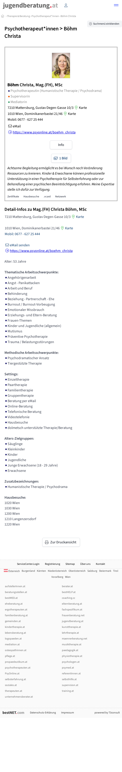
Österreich (12, 571)
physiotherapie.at (72, 656)
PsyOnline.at (12, 673)
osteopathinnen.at (15, 650)
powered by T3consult (107, 713)
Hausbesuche (31, 196)
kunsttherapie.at (71, 627)
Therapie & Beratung (18, 16)
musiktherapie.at (71, 644)
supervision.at (70, 685)
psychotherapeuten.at (17, 668)
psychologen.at (71, 662)
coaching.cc (68, 598)
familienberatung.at (16, 615)
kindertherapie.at (15, 627)
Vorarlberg (57, 577)
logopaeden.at (13, 639)
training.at (68, 691)
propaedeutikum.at (16, 662)
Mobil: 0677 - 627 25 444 (25, 119)
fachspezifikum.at (72, 610)
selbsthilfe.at (69, 679)
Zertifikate (13, 196)
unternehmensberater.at (19, 697)
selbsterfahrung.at (15, 679)
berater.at (67, 586)
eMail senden (17, 245)
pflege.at (10, 656)
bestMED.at (11, 598)
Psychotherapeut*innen (45, 16)
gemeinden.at (13, 621)
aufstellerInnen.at (15, 586)
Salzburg (92, 571)
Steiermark (105, 571)
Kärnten (41, 571)
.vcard (47, 196)
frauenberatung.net (73, 615)
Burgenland (28, 571)
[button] (116, 5)
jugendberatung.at (72, 621)
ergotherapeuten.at (16, 610)
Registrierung (52, 564)
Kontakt (100, 564)
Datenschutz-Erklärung (43, 713)
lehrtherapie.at (70, 633)
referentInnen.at (71, 673)
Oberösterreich (77, 571)
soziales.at (11, 685)
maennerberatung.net (74, 639)
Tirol (115, 571)
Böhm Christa (68, 16)
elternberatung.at (72, 604)
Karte (80, 107)
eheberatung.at (14, 604)
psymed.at (68, 668)
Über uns (85, 564)
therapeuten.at (13, 691)
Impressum (67, 713)
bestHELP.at (69, 592)
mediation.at (12, 644)
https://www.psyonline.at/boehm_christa (38, 250)
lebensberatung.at (15, 633)
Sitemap (70, 564)
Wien (68, 577)
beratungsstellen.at (16, 592)
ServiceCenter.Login (28, 564)
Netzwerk (60, 196)
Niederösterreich (57, 571)
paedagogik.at (70, 650)
